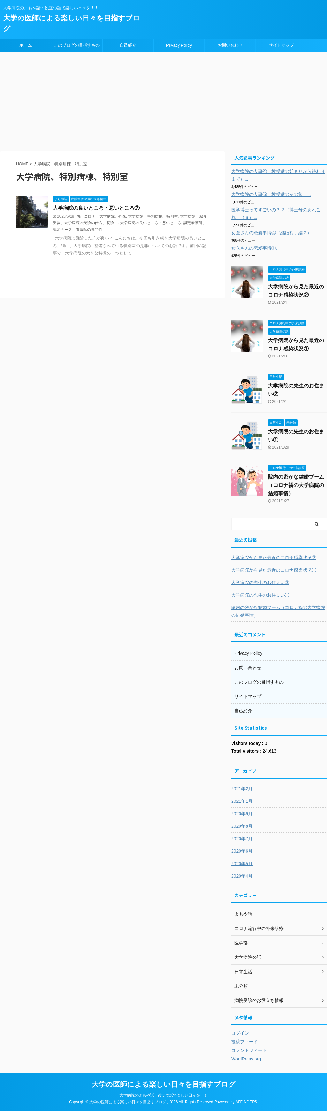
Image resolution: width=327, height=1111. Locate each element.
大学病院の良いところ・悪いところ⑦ (96, 208)
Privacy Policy (179, 45)
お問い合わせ (230, 45)
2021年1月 (242, 801)
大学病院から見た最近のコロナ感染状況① (273, 570)
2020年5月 (242, 863)
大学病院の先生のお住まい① (260, 595)
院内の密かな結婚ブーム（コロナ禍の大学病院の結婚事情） (296, 485)
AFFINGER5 (246, 1102)
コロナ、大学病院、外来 (105, 216)
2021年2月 (242, 788)
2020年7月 (242, 838)
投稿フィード (244, 1041)
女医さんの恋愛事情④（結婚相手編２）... (273, 232)
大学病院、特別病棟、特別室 (153, 216)
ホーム (25, 45)
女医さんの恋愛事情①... (255, 248)
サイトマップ (281, 45)
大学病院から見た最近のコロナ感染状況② (273, 557)
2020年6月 (242, 851)
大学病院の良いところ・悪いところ (150, 223)
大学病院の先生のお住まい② (260, 582)
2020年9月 (242, 813)
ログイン (240, 1033)
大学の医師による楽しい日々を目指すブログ (164, 1084)
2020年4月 (242, 876)
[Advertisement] (163, 100)
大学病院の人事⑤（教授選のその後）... (271, 194)
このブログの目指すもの (77, 45)
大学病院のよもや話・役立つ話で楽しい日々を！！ (163, 1095)
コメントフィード (249, 1050)
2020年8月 (242, 826)
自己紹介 (128, 45)
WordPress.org (246, 1058)
